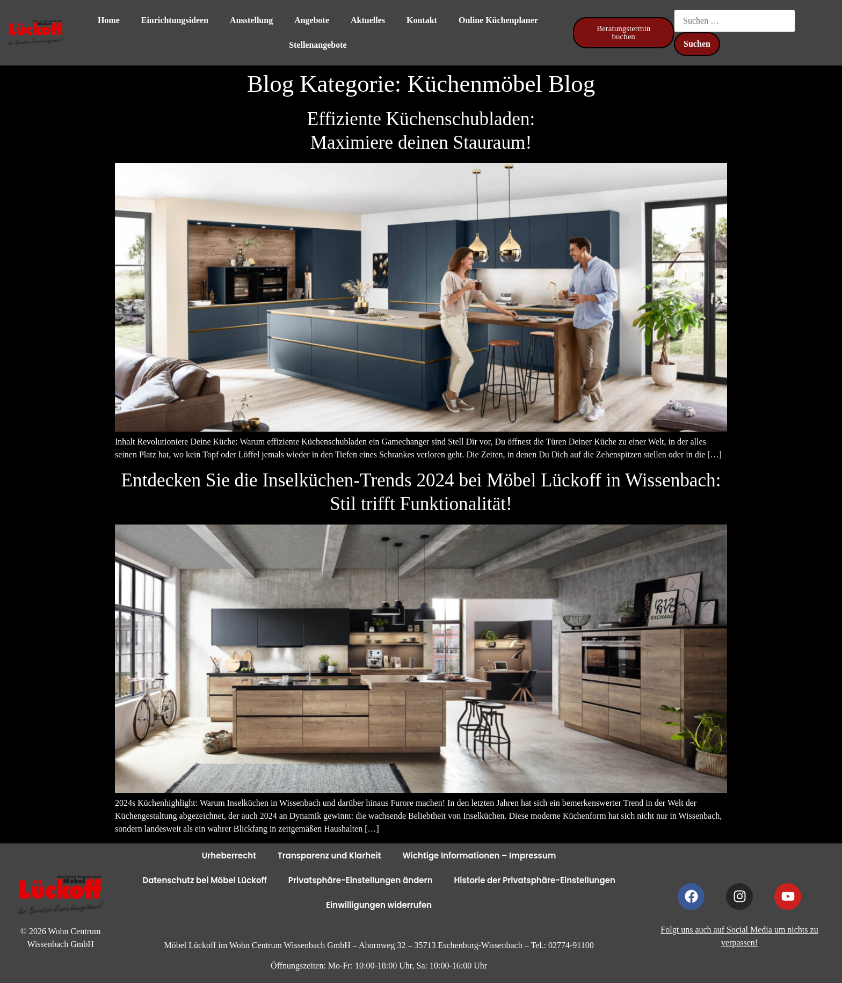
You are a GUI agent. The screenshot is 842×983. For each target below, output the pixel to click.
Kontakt (422, 20)
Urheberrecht (229, 855)
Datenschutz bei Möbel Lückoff (204, 880)
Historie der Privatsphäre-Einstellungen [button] (534, 880)
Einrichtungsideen (174, 20)
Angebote (311, 20)
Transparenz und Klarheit (329, 855)
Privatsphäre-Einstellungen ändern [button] (360, 880)
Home (109, 20)
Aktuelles (368, 20)
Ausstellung (251, 20)
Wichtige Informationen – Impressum (479, 855)
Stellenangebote (318, 44)
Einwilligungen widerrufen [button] (379, 905)
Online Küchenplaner (498, 20)
